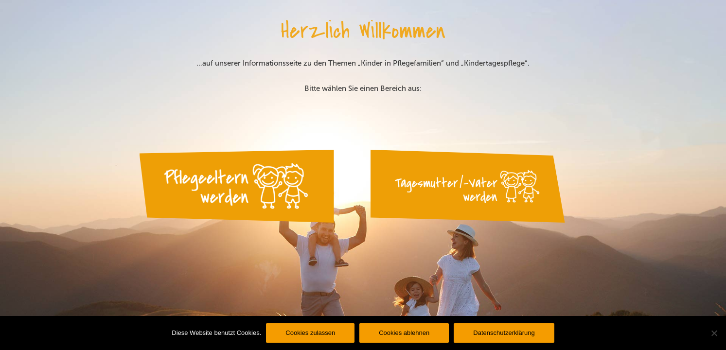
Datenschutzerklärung (503, 332)
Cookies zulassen (310, 332)
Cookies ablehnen (404, 332)
